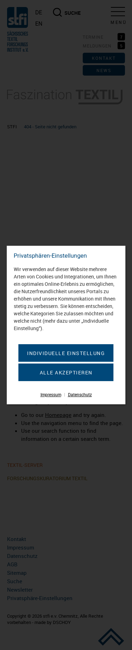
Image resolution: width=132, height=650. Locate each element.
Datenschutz (80, 394)
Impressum (50, 394)
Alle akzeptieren (66, 372)
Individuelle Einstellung (66, 353)
